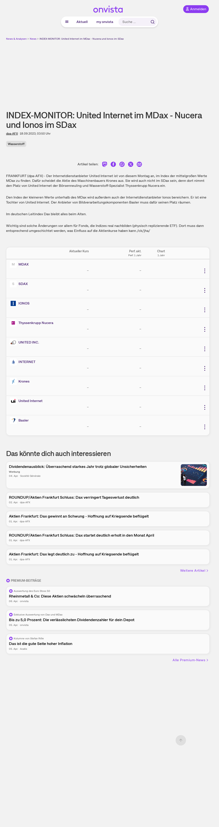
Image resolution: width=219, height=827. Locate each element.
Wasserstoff (16, 144)
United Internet (30, 401)
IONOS (24, 303)
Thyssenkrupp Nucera (35, 323)
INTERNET (26, 362)
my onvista (104, 22)
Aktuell (82, 22)
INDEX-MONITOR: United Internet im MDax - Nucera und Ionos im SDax (82, 39)
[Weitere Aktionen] (205, 271)
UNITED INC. (28, 342)
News (33, 39)
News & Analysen (16, 39)
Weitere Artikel (194, 570)
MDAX (23, 264)
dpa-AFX (12, 133)
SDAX (23, 284)
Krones (24, 381)
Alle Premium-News (191, 660)
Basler (23, 420)
